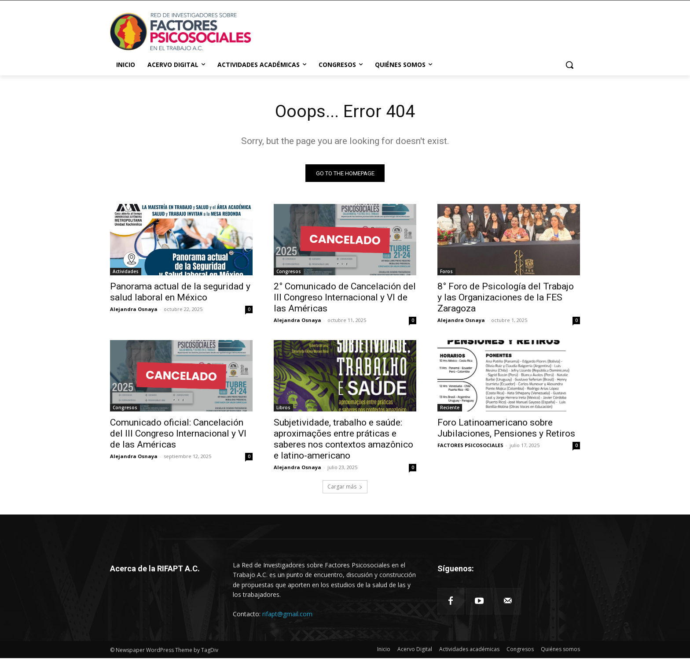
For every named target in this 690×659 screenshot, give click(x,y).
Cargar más (345, 487)
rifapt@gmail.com (287, 614)
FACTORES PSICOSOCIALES (470, 446)
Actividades (126, 272)
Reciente (449, 408)
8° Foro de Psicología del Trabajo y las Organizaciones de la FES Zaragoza (505, 298)
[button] (569, 64)
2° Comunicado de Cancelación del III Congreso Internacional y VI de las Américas (345, 298)
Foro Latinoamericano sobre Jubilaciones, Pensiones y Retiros (506, 429)
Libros (283, 408)
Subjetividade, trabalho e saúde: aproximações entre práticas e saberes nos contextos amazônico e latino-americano (343, 440)
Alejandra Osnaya (134, 310)
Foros (446, 272)
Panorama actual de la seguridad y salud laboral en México (180, 293)
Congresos (288, 272)
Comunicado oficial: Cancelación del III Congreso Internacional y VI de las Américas (178, 434)
